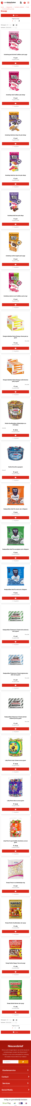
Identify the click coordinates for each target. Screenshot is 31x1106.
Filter (15, 15)
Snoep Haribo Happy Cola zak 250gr (15, 963)
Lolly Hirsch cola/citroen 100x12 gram (15, 760)
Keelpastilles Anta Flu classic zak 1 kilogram (15, 509)
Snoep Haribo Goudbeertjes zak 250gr (15, 923)
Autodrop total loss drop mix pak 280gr (15, 135)
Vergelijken (16, 66)
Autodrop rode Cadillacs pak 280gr (15, 94)
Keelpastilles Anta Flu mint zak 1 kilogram (15, 589)
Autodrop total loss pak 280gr (16, 215)
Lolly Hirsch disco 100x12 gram (15, 800)
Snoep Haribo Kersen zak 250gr (15, 1003)
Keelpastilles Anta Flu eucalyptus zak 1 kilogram (15, 549)
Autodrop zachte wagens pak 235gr (15, 255)
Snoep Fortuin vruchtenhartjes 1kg (15, 882)
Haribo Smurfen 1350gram (15, 467)
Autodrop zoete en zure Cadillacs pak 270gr (15, 296)
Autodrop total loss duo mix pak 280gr (15, 175)
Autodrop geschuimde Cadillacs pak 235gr (15, 54)
